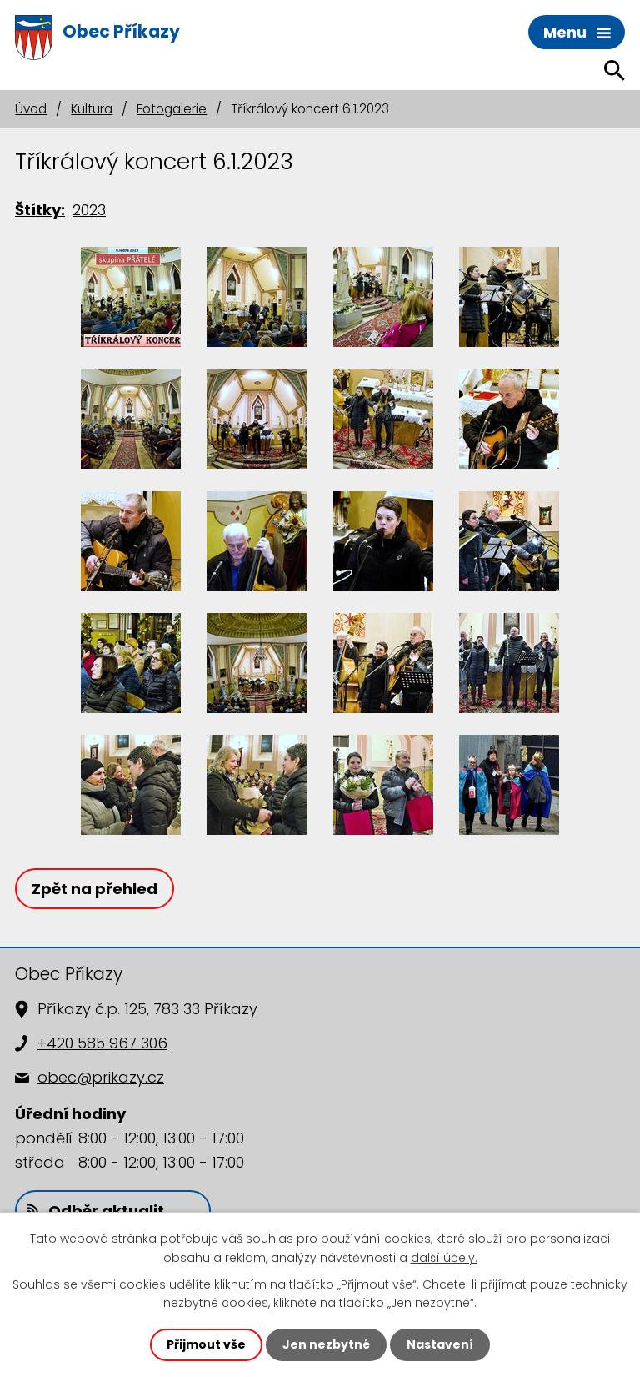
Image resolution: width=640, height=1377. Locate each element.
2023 (89, 209)
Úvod (31, 109)
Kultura (91, 109)
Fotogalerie (172, 109)
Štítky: (40, 209)
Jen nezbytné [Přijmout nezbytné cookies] (326, 1344)
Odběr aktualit (96, 1210)
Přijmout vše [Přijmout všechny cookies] (206, 1344)
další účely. (444, 1257)
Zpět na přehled (95, 888)
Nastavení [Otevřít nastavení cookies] (440, 1344)
